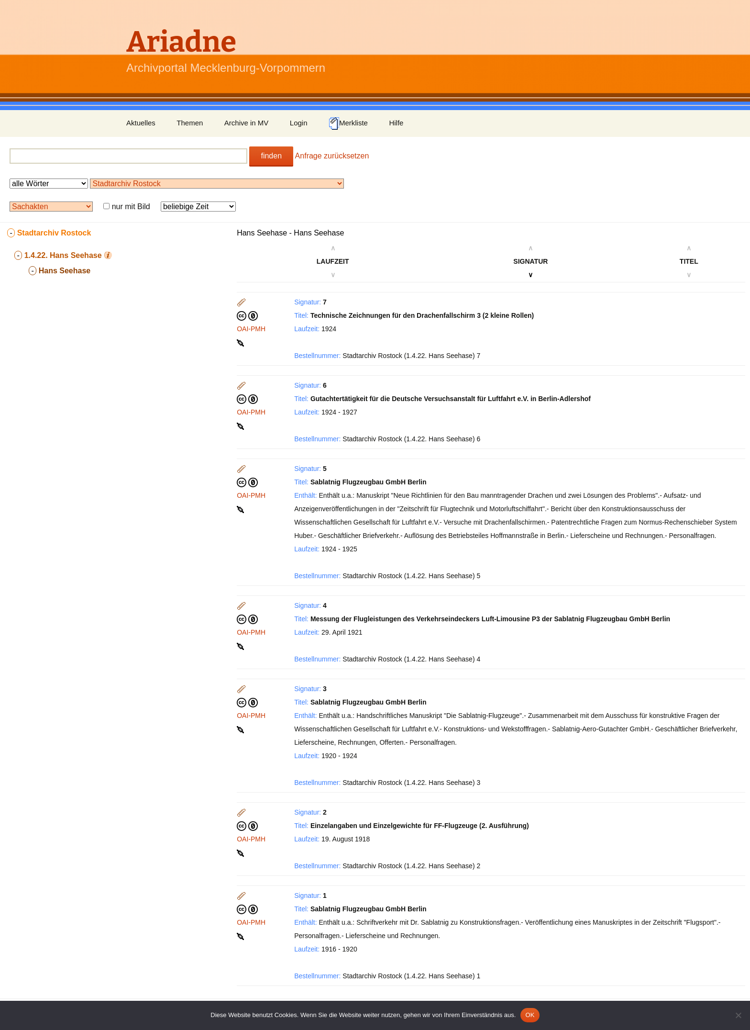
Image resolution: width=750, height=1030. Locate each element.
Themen (189, 123)
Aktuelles (140, 123)
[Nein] (738, 1015)
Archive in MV (246, 123)
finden (271, 156)
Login (299, 123)
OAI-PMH (251, 329)
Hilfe (396, 123)
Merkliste (348, 123)
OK (529, 1015)
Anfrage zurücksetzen (332, 156)
